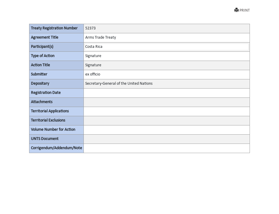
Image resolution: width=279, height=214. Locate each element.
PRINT (242, 10)
